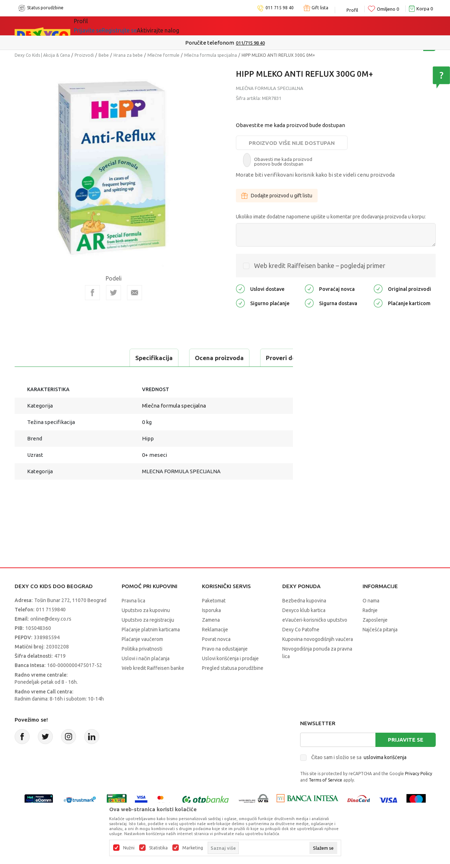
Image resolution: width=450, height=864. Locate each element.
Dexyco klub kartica (303, 610)
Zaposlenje (375, 620)
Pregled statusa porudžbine (232, 668)
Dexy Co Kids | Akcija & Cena (42, 55)
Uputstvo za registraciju (148, 620)
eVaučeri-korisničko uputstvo (314, 620)
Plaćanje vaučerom (142, 639)
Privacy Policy (418, 773)
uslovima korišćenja (385, 757)
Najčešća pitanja (380, 629)
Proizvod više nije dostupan (292, 143)
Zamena (211, 620)
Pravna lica (133, 600)
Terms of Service (325, 780)
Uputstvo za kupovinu (146, 610)
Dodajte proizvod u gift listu (276, 195)
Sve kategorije (98, 25)
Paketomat (214, 600)
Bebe (103, 55)
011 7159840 (51, 609)
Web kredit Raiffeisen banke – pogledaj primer (319, 265)
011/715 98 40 (250, 42)
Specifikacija (44, 357)
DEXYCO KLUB (229, 25)
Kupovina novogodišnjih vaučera (317, 639)
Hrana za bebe (128, 55)
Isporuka (211, 610)
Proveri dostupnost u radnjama (201, 357)
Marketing (192, 848)
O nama (371, 600)
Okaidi (271, 25)
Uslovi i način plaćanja (146, 658)
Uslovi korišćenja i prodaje (230, 658)
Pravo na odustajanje (225, 649)
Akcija (135, 25)
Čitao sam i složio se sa (358, 757)
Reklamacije (215, 629)
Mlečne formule (163, 55)
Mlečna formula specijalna (210, 55)
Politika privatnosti (142, 649)
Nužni (129, 848)
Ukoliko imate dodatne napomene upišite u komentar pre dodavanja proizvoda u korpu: (331, 216)
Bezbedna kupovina (304, 600)
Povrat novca (216, 639)
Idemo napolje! (177, 25)
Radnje (370, 610)
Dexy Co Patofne (300, 629)
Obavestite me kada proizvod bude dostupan (290, 125)
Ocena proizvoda (109, 357)
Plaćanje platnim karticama (151, 629)
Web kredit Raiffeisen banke (153, 668)
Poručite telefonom (209, 43)
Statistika (158, 848)
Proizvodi (84, 55)
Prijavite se (405, 740)
